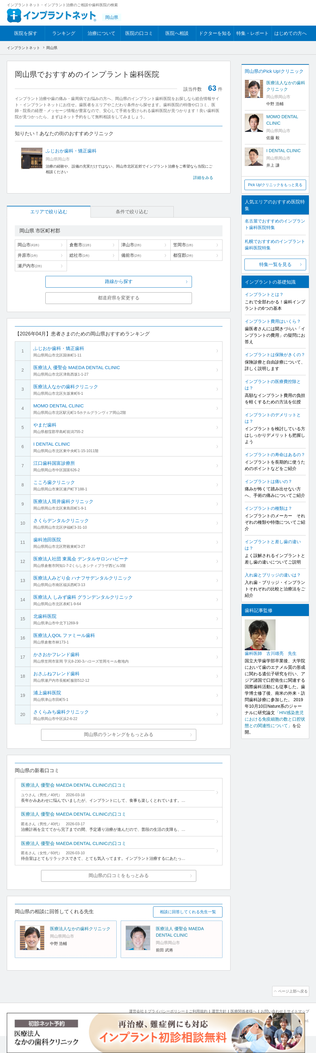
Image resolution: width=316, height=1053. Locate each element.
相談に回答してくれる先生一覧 (188, 930)
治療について (101, 33)
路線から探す (119, 282)
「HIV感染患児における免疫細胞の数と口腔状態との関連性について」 (275, 719)
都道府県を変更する (118, 298)
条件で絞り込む (90, 211)
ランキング (63, 33)
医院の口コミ (139, 33)
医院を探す (25, 33)
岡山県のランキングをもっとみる (118, 747)
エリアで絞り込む (34, 211)
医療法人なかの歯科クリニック (80, 947)
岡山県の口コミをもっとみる (119, 894)
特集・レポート (252, 33)
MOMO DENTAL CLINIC (282, 120)
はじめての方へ (290, 33)
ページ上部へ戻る (291, 1009)
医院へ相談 (177, 33)
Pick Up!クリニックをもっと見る (275, 185)
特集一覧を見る (275, 264)
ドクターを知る (215, 33)
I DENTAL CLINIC (283, 150)
